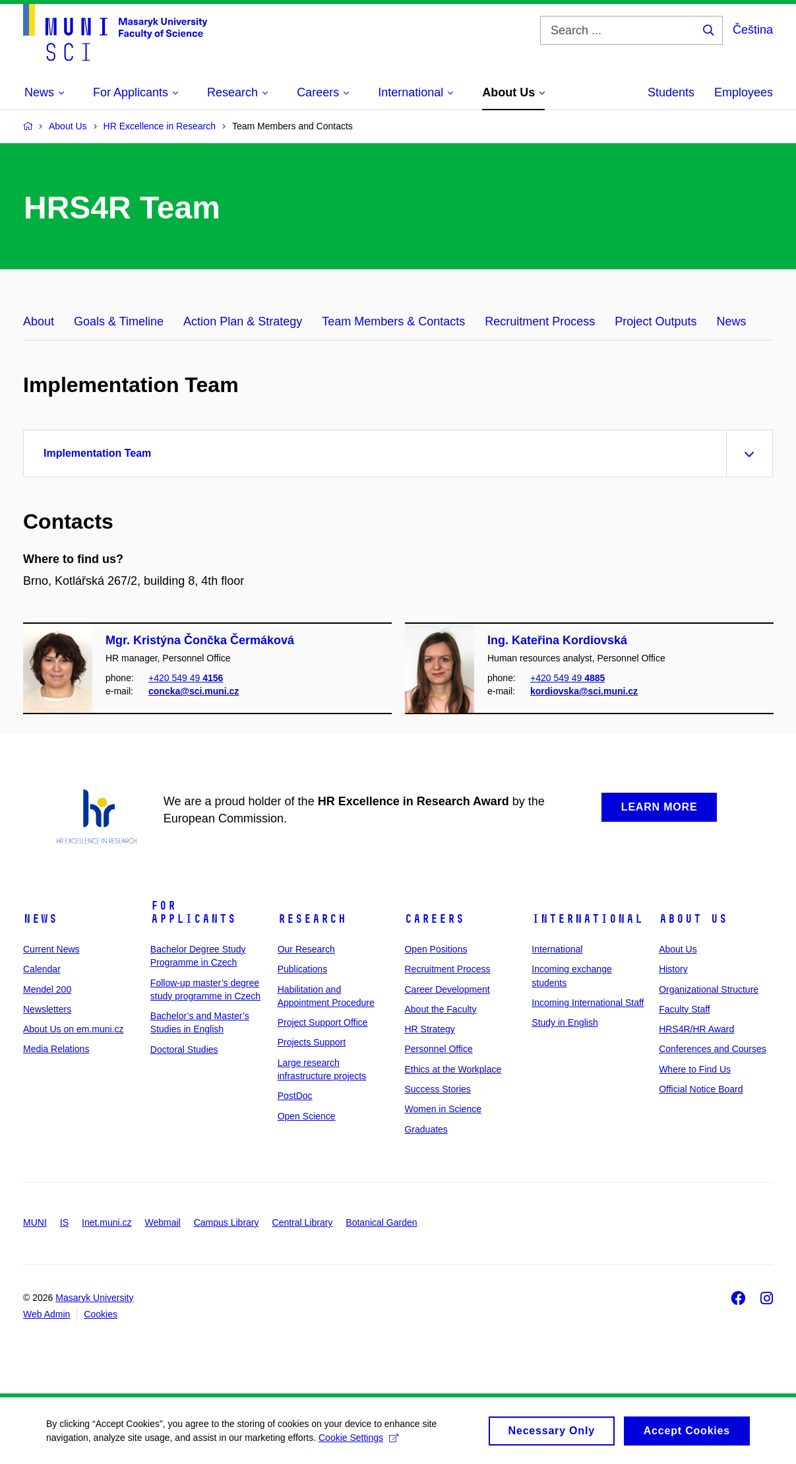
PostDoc (295, 1095)
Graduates (425, 1129)
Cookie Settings (358, 1443)
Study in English (564, 1022)
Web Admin (46, 1314)
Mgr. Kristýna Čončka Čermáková (200, 640)
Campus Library (226, 1222)
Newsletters (47, 1009)
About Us (693, 919)
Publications (303, 969)
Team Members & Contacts (393, 321)
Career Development (446, 989)
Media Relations (56, 1049)
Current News (51, 949)
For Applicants (193, 912)
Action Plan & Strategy (242, 321)
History (673, 969)
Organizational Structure (708, 989)
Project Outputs (655, 321)
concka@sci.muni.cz (193, 691)
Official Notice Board (701, 1089)
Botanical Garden (381, 1222)
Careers (434, 919)
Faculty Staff (684, 1009)
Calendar (42, 969)
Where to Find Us (695, 1069)
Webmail (163, 1222)
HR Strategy (429, 1029)
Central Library (302, 1222)
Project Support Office (323, 1022)
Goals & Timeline (119, 321)
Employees (743, 92)
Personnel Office (438, 1049)
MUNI (35, 1222)
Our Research (306, 949)
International (587, 919)
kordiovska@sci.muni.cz (584, 691)
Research (312, 919)
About (38, 321)
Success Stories (437, 1089)
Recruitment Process (540, 321)
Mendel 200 (47, 989)
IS (64, 1222)
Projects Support (312, 1042)
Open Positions (435, 949)
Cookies (100, 1314)
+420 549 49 (185, 678)
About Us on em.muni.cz (73, 1029)
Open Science (307, 1116)
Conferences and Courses (712, 1049)
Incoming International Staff (588, 1002)
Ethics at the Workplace (452, 1069)
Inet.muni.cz (106, 1222)
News (731, 321)
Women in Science (442, 1109)
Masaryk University (94, 1297)
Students (671, 92)
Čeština (753, 29)
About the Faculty (440, 1009)
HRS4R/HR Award (696, 1029)
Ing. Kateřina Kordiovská (557, 640)
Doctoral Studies (184, 1049)
